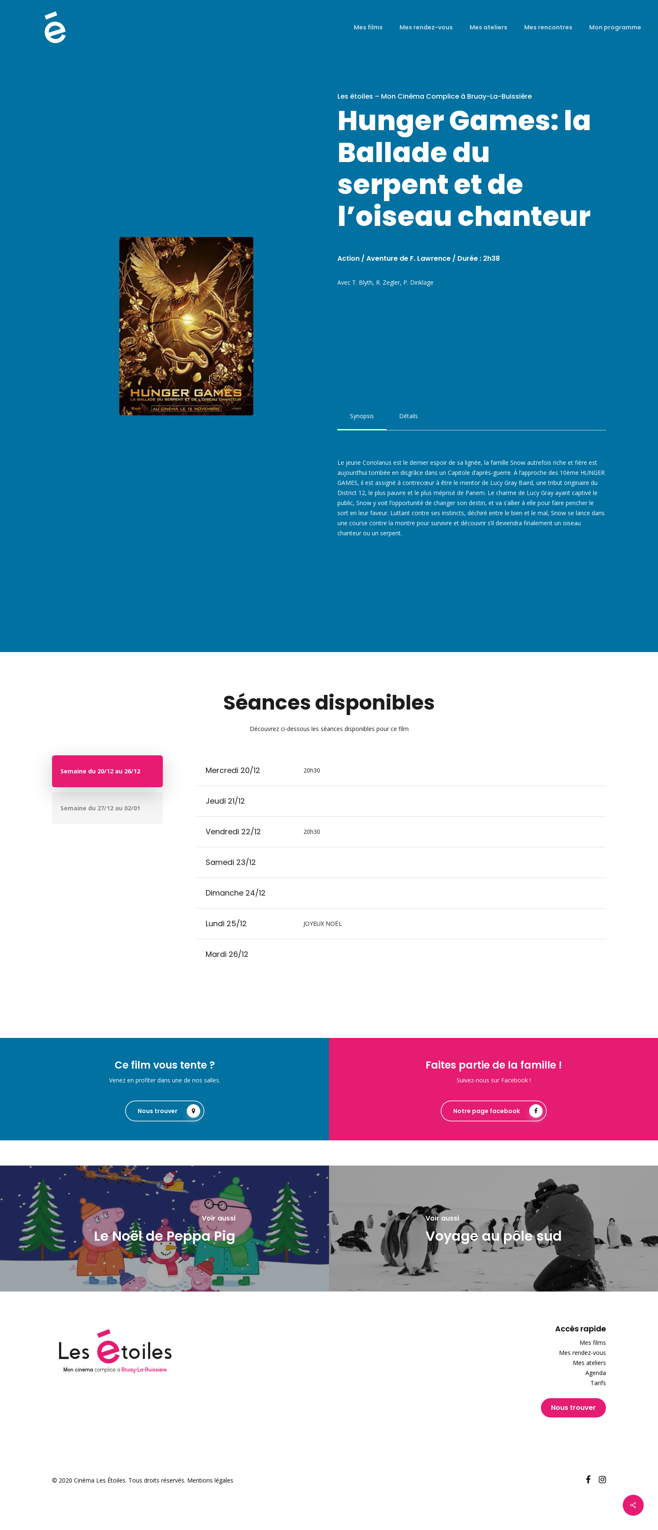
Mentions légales (210, 1480)
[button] (361, 416)
